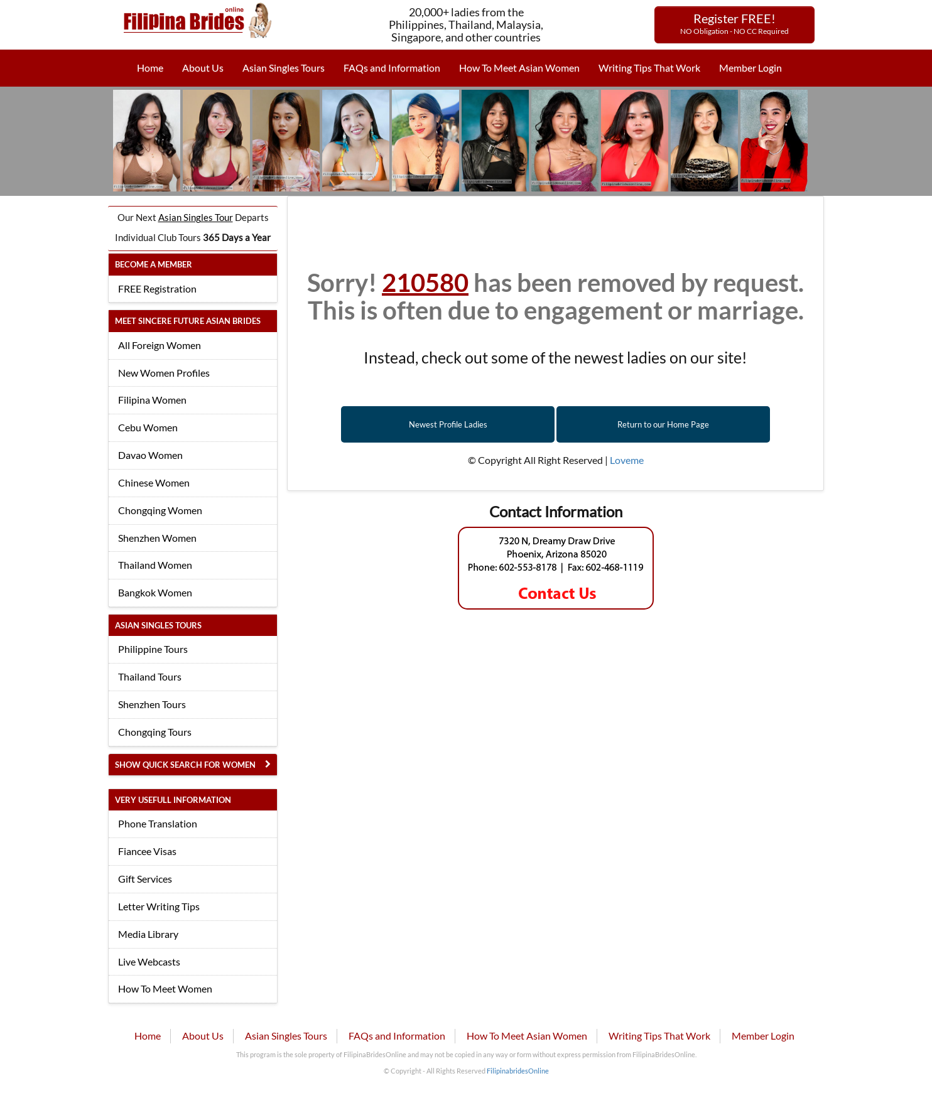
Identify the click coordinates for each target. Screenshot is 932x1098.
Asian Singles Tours (283, 67)
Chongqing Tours (155, 732)
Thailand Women (155, 565)
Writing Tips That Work (649, 67)
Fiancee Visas (147, 851)
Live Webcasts (149, 961)
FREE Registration (157, 288)
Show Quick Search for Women (185, 765)
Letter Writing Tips (159, 906)
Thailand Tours (150, 676)
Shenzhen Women (157, 538)
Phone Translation (157, 823)
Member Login (750, 67)
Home (150, 67)
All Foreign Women (159, 345)
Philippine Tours (153, 649)
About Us (203, 67)
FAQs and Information (392, 67)
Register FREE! (734, 23)
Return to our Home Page (663, 424)
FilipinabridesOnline (518, 1071)
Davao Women (150, 455)
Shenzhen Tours (152, 704)
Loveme (627, 460)
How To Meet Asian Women (519, 67)
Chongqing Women (160, 510)
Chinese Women (154, 482)
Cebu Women (148, 427)
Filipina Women (152, 400)
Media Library (148, 934)
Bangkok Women (155, 592)
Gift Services (145, 879)
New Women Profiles (164, 373)
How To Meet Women (165, 988)
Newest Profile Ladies (448, 424)
